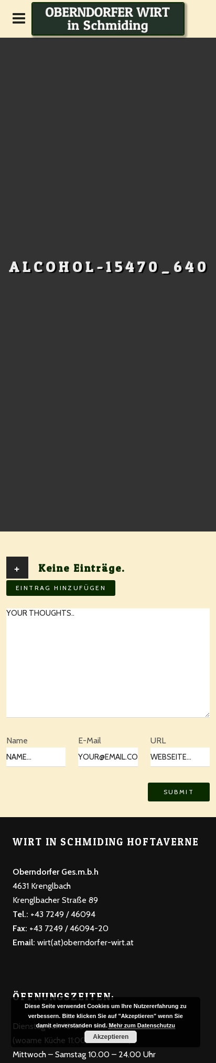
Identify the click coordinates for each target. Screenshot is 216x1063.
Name (17, 740)
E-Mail (89, 740)
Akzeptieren (110, 1037)
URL (158, 740)
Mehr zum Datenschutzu (142, 1025)
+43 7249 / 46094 (61, 914)
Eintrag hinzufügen (61, 588)
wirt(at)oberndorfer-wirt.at (85, 942)
